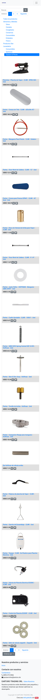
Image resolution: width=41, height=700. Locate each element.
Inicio (3, 665)
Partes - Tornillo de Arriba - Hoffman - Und (17, 406)
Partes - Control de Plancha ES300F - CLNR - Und (20, 613)
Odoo (36, 697)
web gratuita (27, 697)
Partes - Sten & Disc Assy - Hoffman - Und (17, 377)
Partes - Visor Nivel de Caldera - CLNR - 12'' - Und (19, 170)
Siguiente (23, 14)
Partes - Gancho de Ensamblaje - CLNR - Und (18, 524)
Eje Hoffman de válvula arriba (13, 465)
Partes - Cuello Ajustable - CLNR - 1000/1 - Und (19, 317)
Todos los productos (10, 19)
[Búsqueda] (25, 10)
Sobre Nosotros (29, 681)
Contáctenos (6, 673)
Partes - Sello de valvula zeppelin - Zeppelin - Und (20, 643)
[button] (12, 85)
